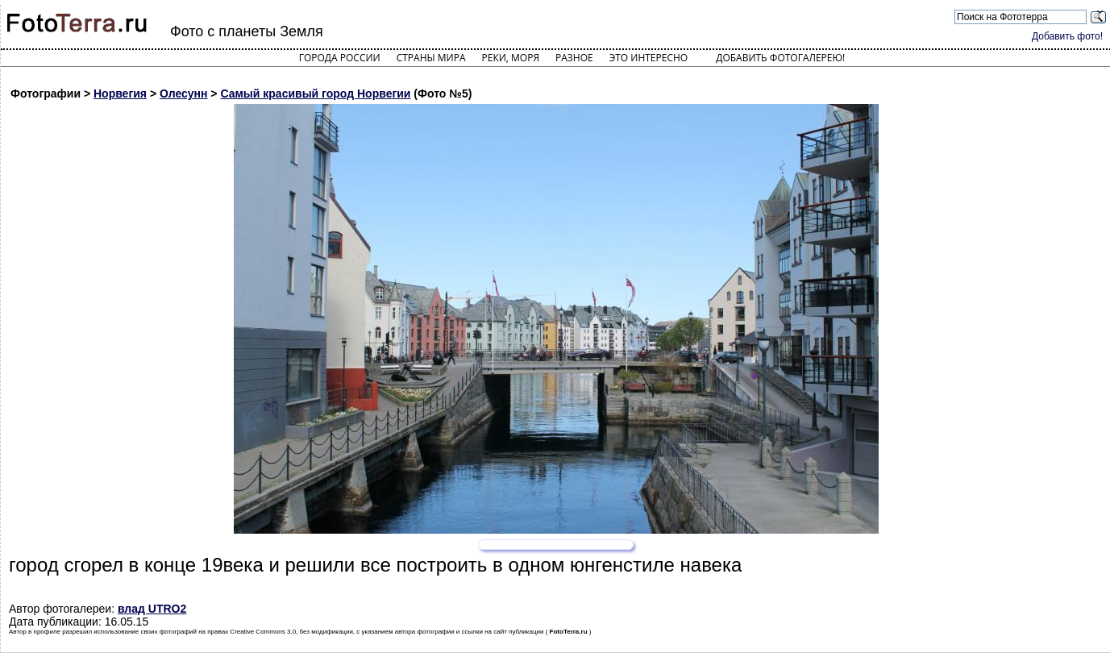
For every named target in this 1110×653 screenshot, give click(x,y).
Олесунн (184, 93)
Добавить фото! (1067, 36)
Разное (574, 57)
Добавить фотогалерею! (780, 57)
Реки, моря (510, 57)
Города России (339, 57)
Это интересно (648, 57)
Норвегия (120, 93)
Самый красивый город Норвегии (315, 93)
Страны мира (431, 57)
